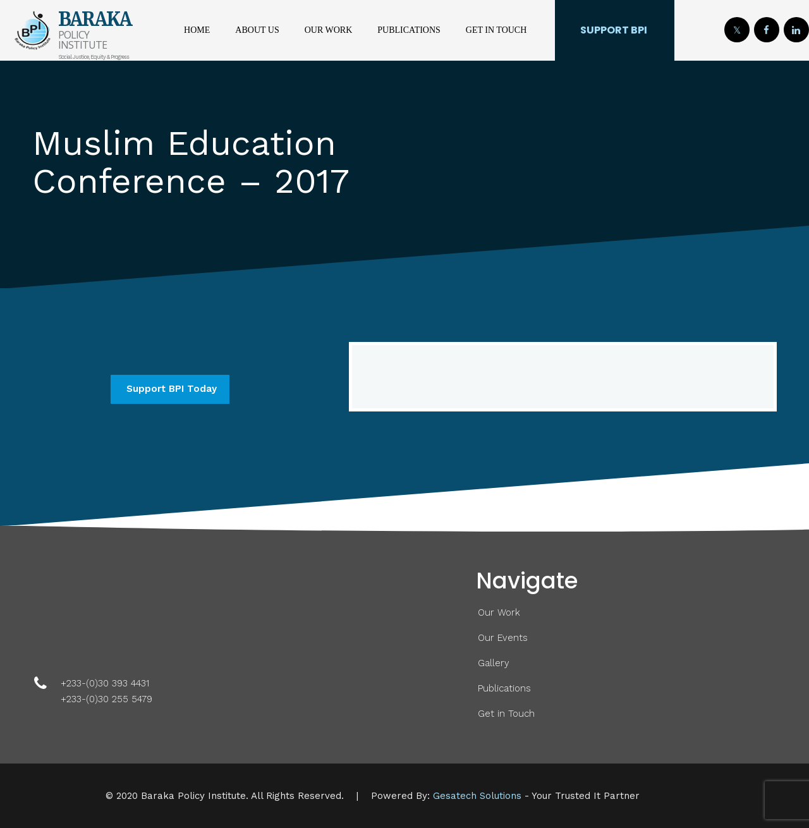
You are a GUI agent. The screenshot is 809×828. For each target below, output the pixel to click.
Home (197, 30)
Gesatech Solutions (477, 795)
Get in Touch (496, 30)
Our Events (503, 637)
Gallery (493, 663)
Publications (409, 30)
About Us (257, 30)
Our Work (329, 30)
